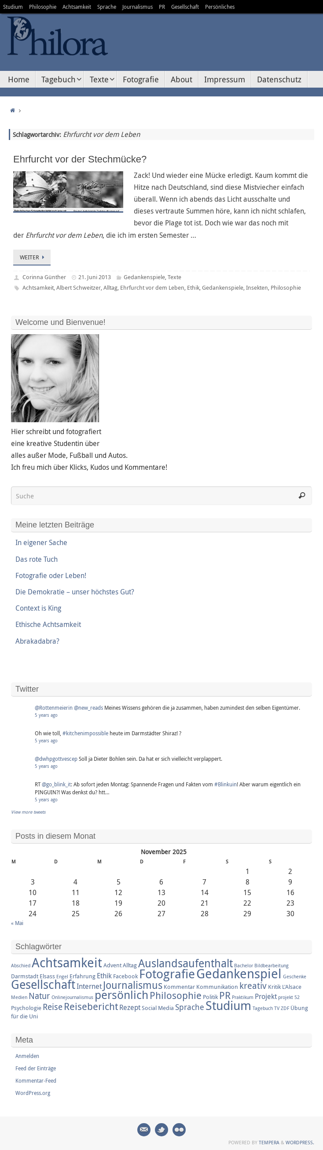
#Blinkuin (225, 784)
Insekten (257, 287)
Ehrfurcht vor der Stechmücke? (80, 159)
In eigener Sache (41, 542)
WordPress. (300, 1142)
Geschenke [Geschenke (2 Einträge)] (294, 976)
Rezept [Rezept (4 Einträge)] (129, 1007)
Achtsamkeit (76, 6)
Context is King (38, 608)
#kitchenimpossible (85, 733)
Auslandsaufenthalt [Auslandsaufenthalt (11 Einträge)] (185, 963)
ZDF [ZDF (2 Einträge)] (285, 1008)
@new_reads (88, 707)
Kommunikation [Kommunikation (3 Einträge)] (217, 987)
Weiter (33, 257)
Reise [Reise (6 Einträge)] (52, 1007)
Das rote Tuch (36, 559)
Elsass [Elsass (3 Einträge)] (47, 976)
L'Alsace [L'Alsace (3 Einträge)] (291, 987)
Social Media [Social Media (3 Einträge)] (158, 1008)
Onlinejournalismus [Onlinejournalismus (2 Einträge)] (72, 997)
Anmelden (27, 1055)
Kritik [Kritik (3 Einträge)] (274, 987)
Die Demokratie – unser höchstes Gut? (74, 592)
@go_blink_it (56, 784)
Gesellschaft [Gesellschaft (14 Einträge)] (43, 984)
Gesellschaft (185, 6)
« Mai (17, 922)
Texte (174, 277)
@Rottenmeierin (54, 707)
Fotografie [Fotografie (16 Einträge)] (167, 973)
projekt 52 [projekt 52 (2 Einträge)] (289, 997)
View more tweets (28, 812)
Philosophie (42, 6)
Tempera (269, 1142)
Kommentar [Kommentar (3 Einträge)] (179, 987)
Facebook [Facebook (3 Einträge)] (125, 976)
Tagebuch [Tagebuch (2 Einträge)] (263, 1008)
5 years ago (46, 715)
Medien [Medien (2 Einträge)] (19, 997)
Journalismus (137, 6)
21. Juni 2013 (94, 277)
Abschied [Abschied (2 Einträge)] (20, 965)
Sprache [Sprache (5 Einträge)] (189, 1007)
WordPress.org (32, 1092)
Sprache (106, 6)
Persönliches (220, 6)
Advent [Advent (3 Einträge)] (112, 965)
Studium (13, 6)
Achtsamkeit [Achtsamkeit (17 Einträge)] (67, 962)
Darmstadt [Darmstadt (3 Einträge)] (24, 976)
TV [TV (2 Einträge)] (276, 1008)
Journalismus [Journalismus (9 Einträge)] (132, 985)
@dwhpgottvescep (56, 758)
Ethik (193, 287)
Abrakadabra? (37, 641)
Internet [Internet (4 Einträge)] (89, 986)
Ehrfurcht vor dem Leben (152, 287)
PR (162, 6)
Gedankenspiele (144, 277)
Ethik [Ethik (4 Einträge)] (104, 975)
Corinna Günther (44, 277)
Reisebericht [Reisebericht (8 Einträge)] (91, 1006)
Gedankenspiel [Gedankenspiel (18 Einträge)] (239, 973)
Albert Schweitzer (78, 287)
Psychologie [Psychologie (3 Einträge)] (26, 1008)
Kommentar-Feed (35, 1080)
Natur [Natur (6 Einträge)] (39, 996)
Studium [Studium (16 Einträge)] (228, 1005)
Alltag (110, 287)
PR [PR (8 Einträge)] (225, 995)
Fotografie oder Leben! (50, 575)
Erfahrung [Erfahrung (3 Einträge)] (82, 976)
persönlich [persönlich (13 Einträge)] (121, 995)
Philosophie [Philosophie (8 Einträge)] (176, 995)
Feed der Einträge (35, 1068)
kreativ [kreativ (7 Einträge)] (253, 986)
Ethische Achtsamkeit (48, 624)
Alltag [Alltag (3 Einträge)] (130, 965)
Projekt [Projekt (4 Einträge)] (266, 996)
